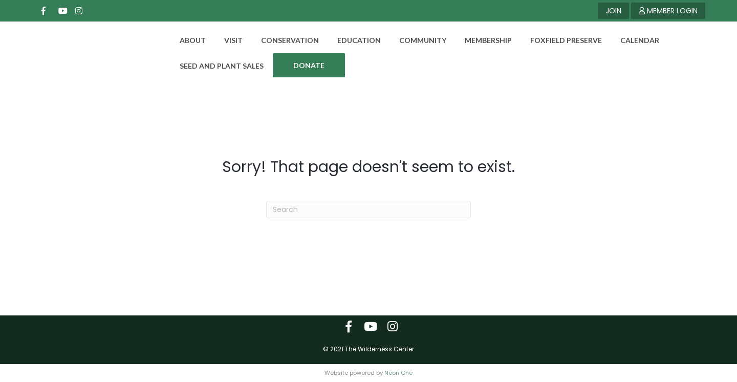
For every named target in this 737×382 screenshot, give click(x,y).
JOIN (613, 11)
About (186, 40)
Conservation (283, 40)
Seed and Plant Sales (215, 65)
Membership (481, 40)
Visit (227, 40)
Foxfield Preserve (559, 40)
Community (416, 40)
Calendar (633, 40)
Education (352, 40)
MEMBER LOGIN (668, 11)
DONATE (302, 65)
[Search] (368, 209)
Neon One (398, 373)
